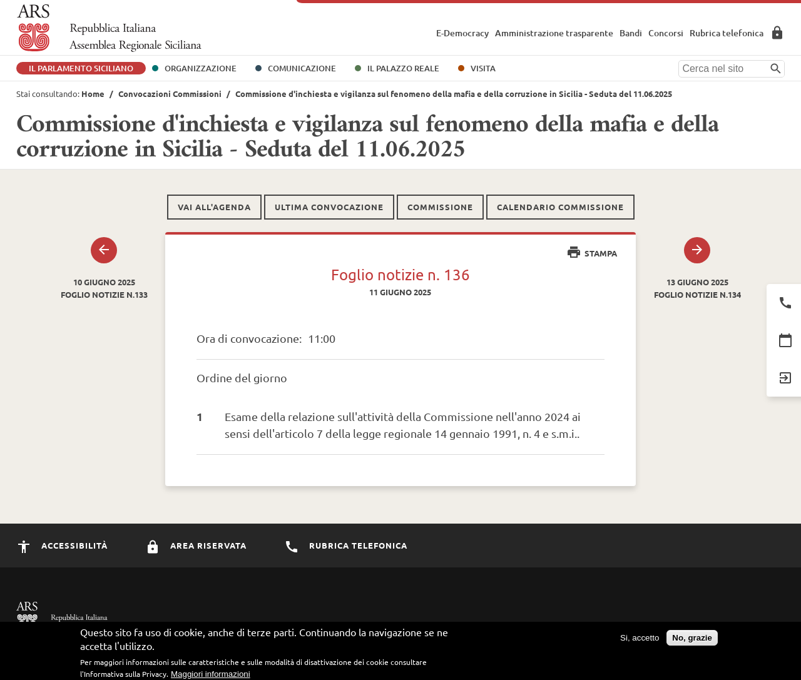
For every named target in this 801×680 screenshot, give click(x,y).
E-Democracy (462, 33)
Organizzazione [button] (201, 68)
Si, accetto (639, 641)
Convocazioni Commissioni (170, 93)
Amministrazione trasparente (554, 33)
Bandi (631, 33)
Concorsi (665, 33)
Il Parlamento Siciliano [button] (81, 68)
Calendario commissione (560, 206)
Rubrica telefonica (726, 33)
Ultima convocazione (329, 206)
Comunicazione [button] (302, 68)
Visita (483, 68)
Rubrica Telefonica (345, 545)
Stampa (591, 253)
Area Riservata (777, 32)
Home (93, 93)
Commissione (440, 206)
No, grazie (692, 641)
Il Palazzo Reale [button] (403, 68)
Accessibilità (62, 545)
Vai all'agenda (214, 206)
